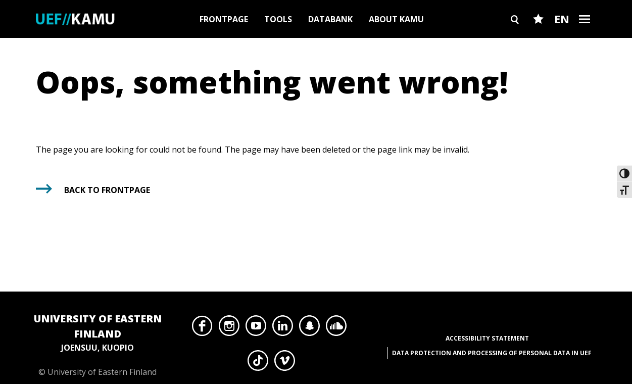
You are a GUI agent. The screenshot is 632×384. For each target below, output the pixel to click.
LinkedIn (282, 328)
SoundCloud (336, 328)
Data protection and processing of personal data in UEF (492, 353)
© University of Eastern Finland (97, 344)
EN (561, 18)
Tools (278, 19)
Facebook (202, 328)
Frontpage (224, 19)
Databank (330, 19)
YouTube (256, 328)
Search (515, 36)
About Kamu (396, 19)
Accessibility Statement (487, 338)
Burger (585, 36)
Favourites (538, 36)
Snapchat (309, 328)
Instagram (229, 328)
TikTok (258, 363)
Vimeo (284, 363)
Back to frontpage (107, 190)
